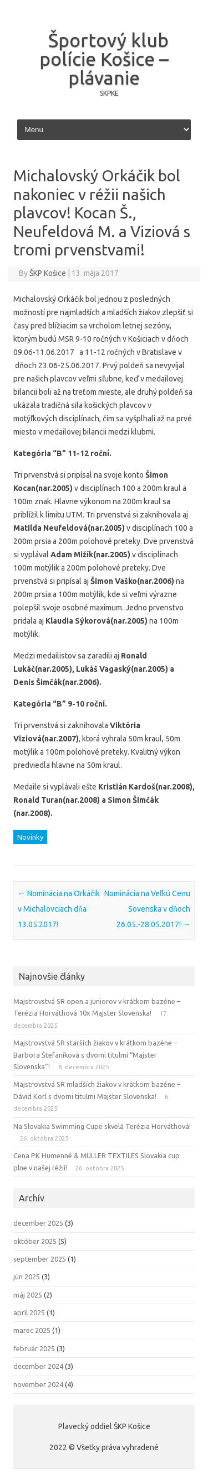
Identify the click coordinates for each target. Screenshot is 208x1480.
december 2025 (38, 1223)
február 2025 (34, 1348)
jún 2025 (26, 1276)
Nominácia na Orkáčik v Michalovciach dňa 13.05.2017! (59, 909)
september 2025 (39, 1259)
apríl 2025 (29, 1312)
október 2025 (35, 1241)
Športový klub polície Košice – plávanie (104, 58)
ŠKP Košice (47, 273)
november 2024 (38, 1384)
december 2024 (38, 1366)
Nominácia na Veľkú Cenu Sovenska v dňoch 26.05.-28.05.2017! (147, 909)
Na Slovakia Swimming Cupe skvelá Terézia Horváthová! (102, 1126)
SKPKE (109, 93)
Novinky (30, 837)
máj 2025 (27, 1295)
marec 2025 (31, 1330)
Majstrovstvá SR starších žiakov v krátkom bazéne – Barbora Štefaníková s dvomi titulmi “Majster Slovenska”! (95, 1054)
